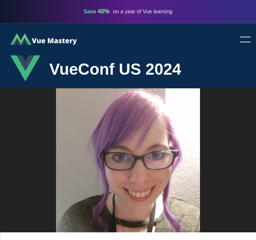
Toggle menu (242, 40)
